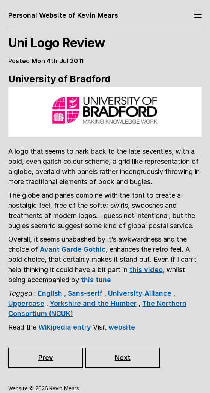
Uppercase (26, 303)
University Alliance (139, 293)
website (121, 327)
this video (146, 270)
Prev (45, 357)
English (50, 293)
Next (122, 357)
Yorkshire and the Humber (93, 303)
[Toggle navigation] (198, 15)
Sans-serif (85, 293)
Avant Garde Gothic (73, 249)
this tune (96, 280)
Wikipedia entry (64, 327)
